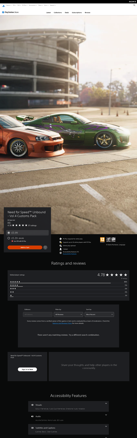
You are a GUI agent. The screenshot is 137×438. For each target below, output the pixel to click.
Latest (48, 11)
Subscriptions (77, 11)
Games (8, 5)
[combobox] (37, 312)
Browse (87, 11)
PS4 (19, 5)
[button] (69, 252)
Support (52, 5)
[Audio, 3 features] (68, 416)
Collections (58, 11)
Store (45, 5)
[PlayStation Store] (11, 10)
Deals (67, 11)
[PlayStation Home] (3, 5)
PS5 (14, 5)
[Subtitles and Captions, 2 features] (68, 427)
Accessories (32, 5)
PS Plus (24, 5)
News (40, 5)
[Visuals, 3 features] (68, 404)
